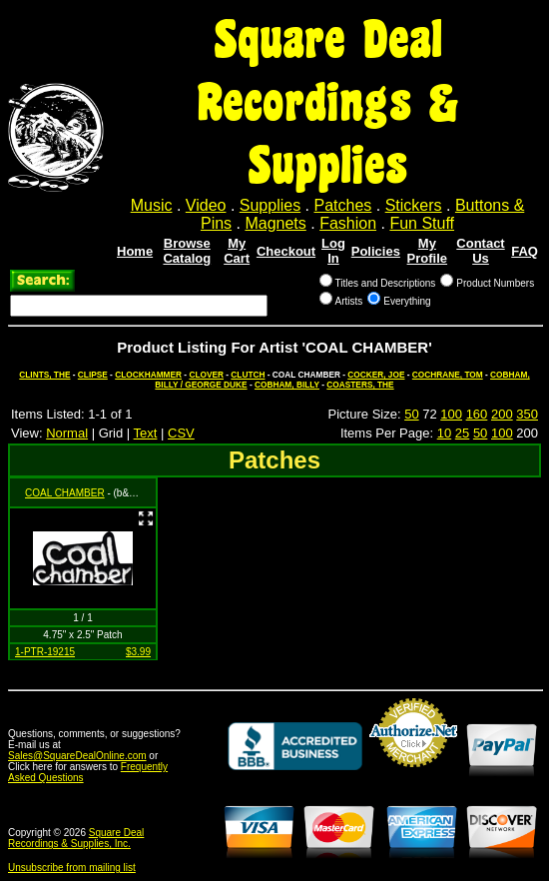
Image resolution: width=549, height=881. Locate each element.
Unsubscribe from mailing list (72, 867)
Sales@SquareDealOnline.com (77, 755)
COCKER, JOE (375, 375)
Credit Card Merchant (413, 775)
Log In (333, 251)
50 (411, 414)
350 (527, 414)
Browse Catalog (187, 251)
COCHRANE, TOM (447, 375)
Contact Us (480, 251)
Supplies (270, 205)
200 (502, 414)
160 (477, 414)
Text (146, 433)
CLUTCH (248, 375)
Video (206, 205)
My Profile (427, 251)
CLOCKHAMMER (148, 375)
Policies (375, 251)
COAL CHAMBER (65, 492)
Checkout (286, 251)
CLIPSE (93, 375)
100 (451, 414)
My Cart (237, 251)
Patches (343, 205)
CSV (181, 433)
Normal (67, 433)
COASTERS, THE (359, 385)
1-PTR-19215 (45, 651)
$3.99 (138, 651)
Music (152, 205)
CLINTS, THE (44, 375)
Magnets (275, 223)
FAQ (524, 251)
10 (444, 433)
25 (462, 433)
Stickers (413, 205)
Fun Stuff (421, 223)
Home (135, 251)
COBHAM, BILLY (287, 385)
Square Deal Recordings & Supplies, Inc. (76, 838)
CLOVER (206, 375)
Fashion (347, 223)
